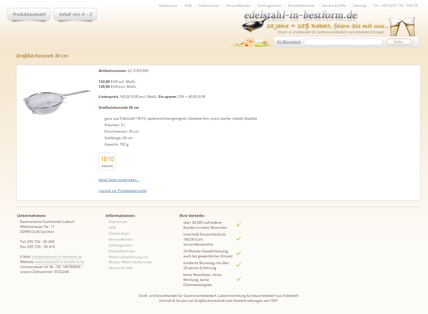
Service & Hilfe (334, 5)
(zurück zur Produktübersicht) (123, 190)
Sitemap (359, 5)
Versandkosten (238, 5)
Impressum (168, 5)
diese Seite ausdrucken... (119, 179)
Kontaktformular (301, 5)
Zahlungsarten (269, 5)
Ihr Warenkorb (289, 41)
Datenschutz (209, 5)
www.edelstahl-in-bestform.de (59, 261)
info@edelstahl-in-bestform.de (57, 256)
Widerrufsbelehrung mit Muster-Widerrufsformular (130, 259)
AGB (188, 5)
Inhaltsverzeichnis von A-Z (75, 15)
